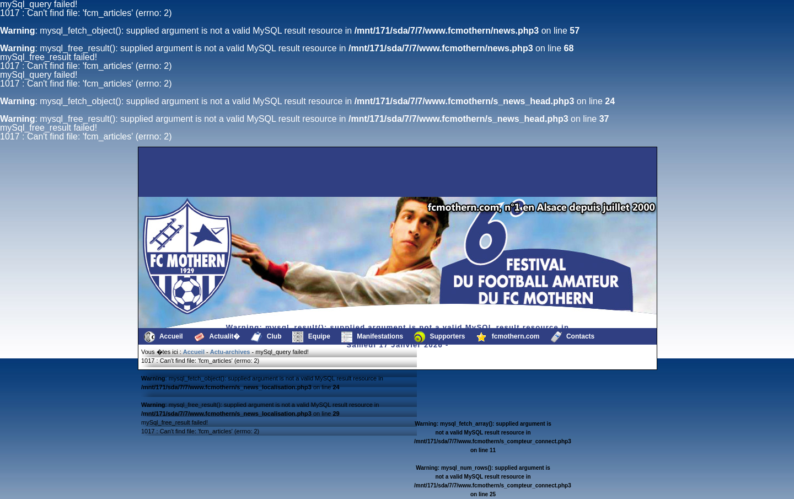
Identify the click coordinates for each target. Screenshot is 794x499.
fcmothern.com (508, 336)
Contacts (573, 336)
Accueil (163, 336)
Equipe (311, 336)
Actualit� (217, 336)
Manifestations (372, 336)
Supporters (439, 336)
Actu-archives (230, 351)
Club (266, 336)
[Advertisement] (196, 172)
